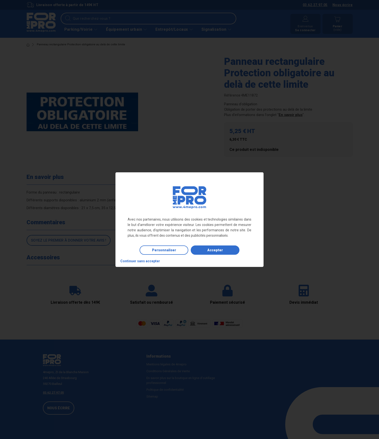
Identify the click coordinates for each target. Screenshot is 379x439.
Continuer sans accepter (140, 261)
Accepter (215, 250)
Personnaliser (164, 250)
